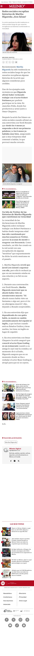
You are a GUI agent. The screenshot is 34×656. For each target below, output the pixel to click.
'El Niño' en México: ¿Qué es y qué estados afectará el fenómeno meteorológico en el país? (22, 561)
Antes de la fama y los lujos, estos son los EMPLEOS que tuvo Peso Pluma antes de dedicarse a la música (23, 388)
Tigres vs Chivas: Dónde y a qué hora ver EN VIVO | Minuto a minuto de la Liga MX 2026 (21, 529)
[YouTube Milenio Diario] (10, 625)
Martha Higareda (11, 442)
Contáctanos (7, 597)
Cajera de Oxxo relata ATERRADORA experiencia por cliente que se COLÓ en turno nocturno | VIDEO (24, 416)
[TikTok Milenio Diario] (17, 625)
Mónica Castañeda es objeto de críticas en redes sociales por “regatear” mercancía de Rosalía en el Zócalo (24, 195)
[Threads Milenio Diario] (27, 620)
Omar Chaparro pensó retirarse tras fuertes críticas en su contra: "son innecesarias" (23, 406)
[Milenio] (17, 6)
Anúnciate (6, 604)
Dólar (10, 2)
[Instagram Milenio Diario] (20, 620)
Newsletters (7, 593)
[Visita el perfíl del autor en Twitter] (18, 461)
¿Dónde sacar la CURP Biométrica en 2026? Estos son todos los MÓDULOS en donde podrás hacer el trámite (22, 572)
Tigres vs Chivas (17, 2)
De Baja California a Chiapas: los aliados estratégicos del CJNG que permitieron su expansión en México (22, 551)
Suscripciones (8, 601)
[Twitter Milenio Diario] (13, 620)
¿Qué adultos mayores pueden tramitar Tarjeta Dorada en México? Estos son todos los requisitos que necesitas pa (21, 541)
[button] (1, 6)
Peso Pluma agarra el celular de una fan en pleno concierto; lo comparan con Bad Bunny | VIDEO (22, 204)
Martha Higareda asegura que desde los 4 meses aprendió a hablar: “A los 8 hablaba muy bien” (24, 396)
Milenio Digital (8, 57)
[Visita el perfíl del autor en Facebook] (10, 461)
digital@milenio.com (14, 450)
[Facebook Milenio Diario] (7, 620)
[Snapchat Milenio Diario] (24, 625)
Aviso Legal (23, 601)
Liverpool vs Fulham (27, 2)
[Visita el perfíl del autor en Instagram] (14, 461)
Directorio (22, 593)
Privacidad (22, 597)
